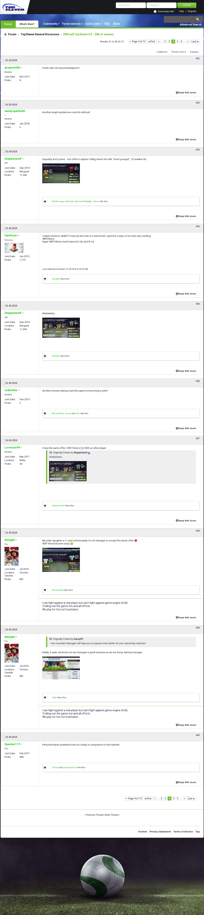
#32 (197, 102)
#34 (197, 226)
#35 (197, 304)
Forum (8, 23)
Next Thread (111, 814)
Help (181, 11)
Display (193, 52)
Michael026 (80, 201)
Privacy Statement (160, 831)
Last (195, 41)
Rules (116, 23)
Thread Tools (177, 52)
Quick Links (92, 23)
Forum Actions (71, 23)
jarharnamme (70, 767)
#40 (197, 735)
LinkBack (161, 52)
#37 (197, 438)
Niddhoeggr (58, 201)
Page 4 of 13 (139, 41)
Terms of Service (183, 831)
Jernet (67, 413)
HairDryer (69, 201)
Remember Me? (166, 11)
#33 (197, 149)
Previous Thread (94, 814)
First (151, 41)
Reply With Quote (186, 92)
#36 (197, 381)
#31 (197, 58)
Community (50, 23)
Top (198, 831)
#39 (197, 627)
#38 (197, 531)
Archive (142, 831)
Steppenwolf (58, 505)
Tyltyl (54, 697)
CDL (78, 413)
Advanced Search (191, 24)
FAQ (107, 23)
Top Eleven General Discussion (40, 34)
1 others (95, 201)
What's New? (27, 23)
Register (192, 11)
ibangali (56, 279)
